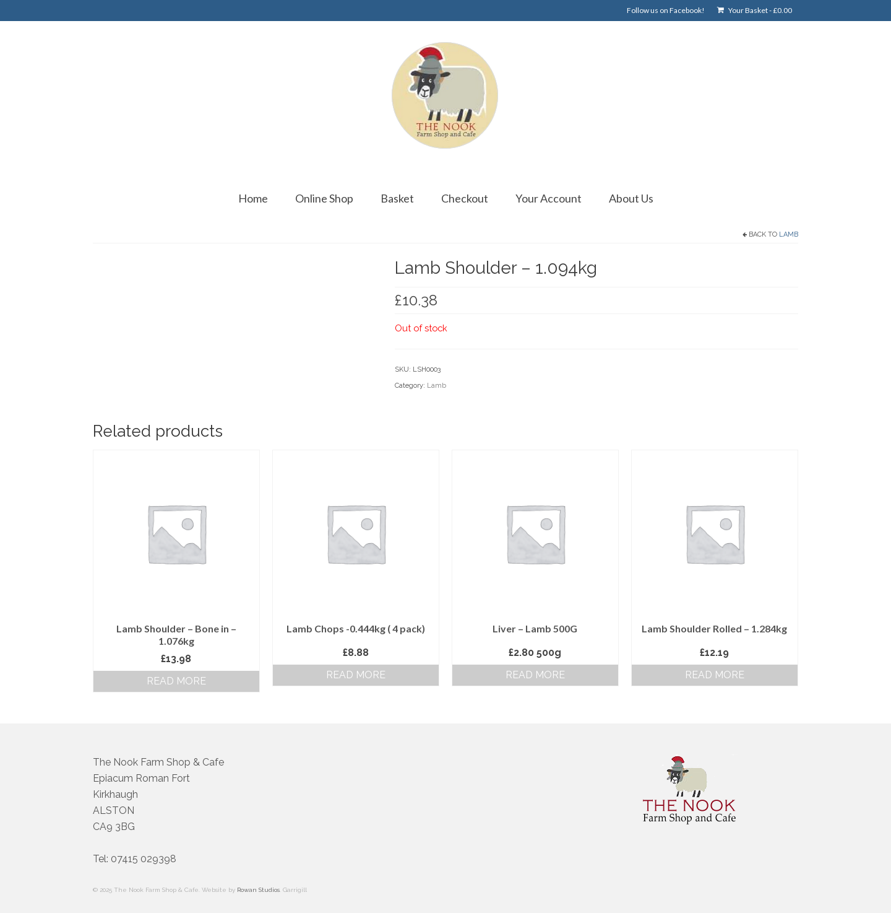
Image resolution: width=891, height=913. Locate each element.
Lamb (788, 234)
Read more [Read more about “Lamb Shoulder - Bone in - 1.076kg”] (176, 681)
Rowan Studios (258, 889)
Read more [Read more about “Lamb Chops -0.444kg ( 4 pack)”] (355, 675)
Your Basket (754, 10)
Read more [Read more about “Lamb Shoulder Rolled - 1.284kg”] (714, 675)
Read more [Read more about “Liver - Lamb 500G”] (535, 675)
